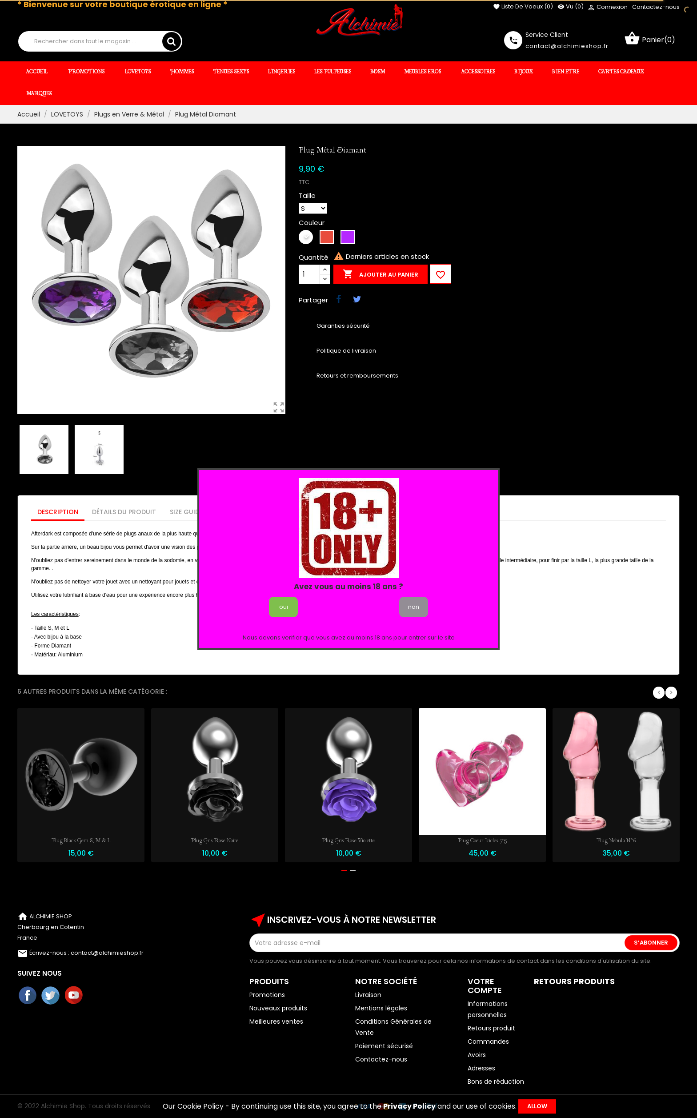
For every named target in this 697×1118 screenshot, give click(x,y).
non (413, 607)
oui (283, 607)
